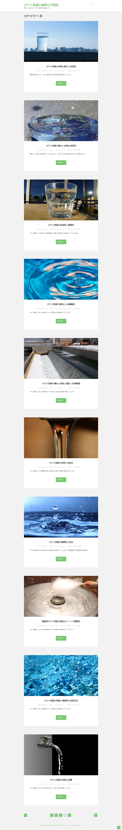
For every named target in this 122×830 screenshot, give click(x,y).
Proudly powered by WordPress (50, 825)
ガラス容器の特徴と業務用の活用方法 (61, 701)
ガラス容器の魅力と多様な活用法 (61, 146)
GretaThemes (77, 825)
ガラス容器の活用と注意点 (61, 463)
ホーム (91, 4)
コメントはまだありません (58, 70)
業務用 (78, 70)
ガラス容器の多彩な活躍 (61, 780)
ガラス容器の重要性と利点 (61, 542)
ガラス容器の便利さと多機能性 (61, 304)
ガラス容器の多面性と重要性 (61, 225)
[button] (97, 4)
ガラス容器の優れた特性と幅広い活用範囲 (61, 383)
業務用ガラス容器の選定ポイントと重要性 (61, 621)
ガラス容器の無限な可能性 (41, 5)
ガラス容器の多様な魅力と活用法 (61, 66)
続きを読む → (61, 84)
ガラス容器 (73, 70)
